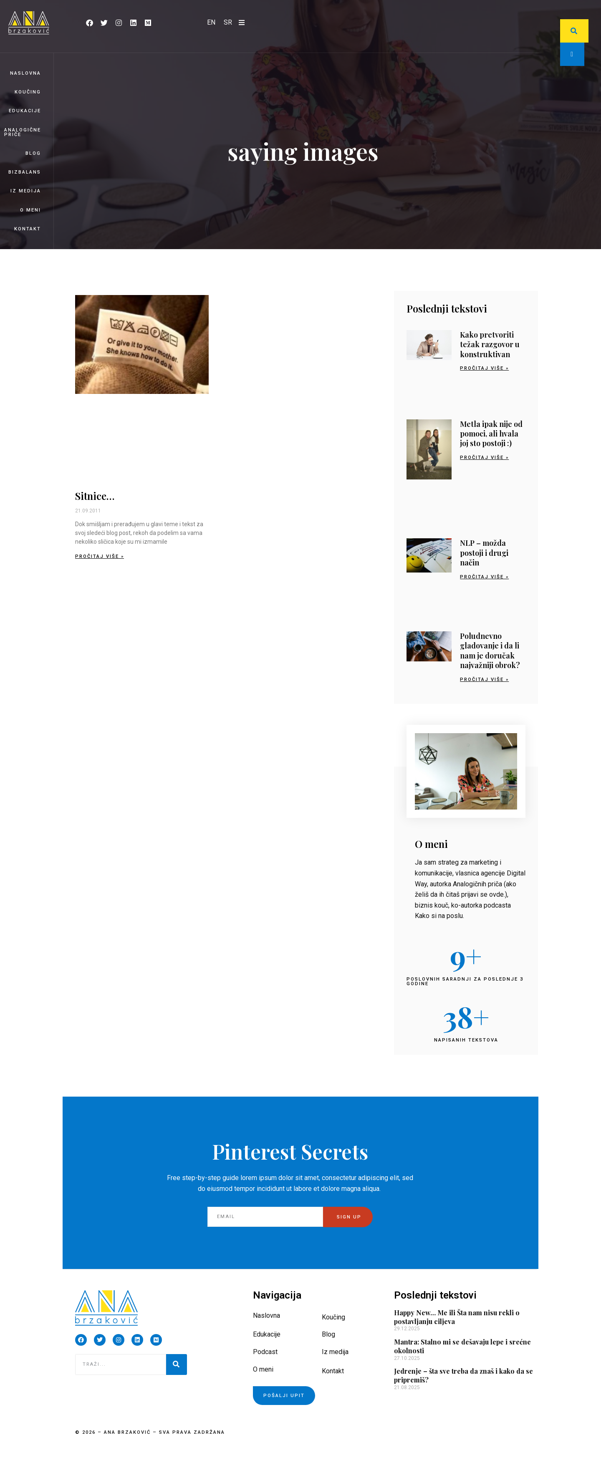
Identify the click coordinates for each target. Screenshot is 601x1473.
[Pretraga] (176, 1364)
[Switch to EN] (211, 22)
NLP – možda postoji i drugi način (484, 553)
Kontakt (27, 229)
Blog (33, 153)
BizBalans (24, 172)
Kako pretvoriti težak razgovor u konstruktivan (490, 344)
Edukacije (25, 111)
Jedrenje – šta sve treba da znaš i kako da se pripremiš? (463, 1375)
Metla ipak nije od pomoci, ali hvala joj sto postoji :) (491, 434)
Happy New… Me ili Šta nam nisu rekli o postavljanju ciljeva (457, 1317)
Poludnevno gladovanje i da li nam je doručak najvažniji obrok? (490, 650)
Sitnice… (94, 495)
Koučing (28, 92)
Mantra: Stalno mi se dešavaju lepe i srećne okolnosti (462, 1346)
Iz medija (25, 191)
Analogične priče (22, 132)
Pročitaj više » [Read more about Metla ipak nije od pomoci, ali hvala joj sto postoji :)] (484, 457)
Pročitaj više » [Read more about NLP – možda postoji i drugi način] (484, 577)
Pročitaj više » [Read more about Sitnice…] (99, 556)
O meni (30, 210)
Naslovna (25, 73)
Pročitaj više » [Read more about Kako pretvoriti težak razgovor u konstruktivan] (484, 368)
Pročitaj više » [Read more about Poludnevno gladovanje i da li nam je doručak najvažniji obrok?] (484, 679)
